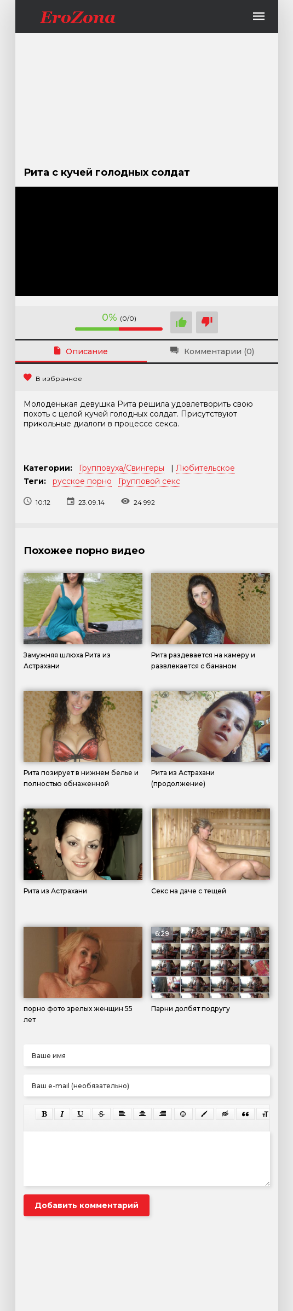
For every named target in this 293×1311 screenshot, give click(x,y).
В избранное (53, 378)
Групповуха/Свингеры (121, 468)
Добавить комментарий (87, 1205)
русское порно (82, 481)
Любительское (205, 468)
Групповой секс (149, 481)
